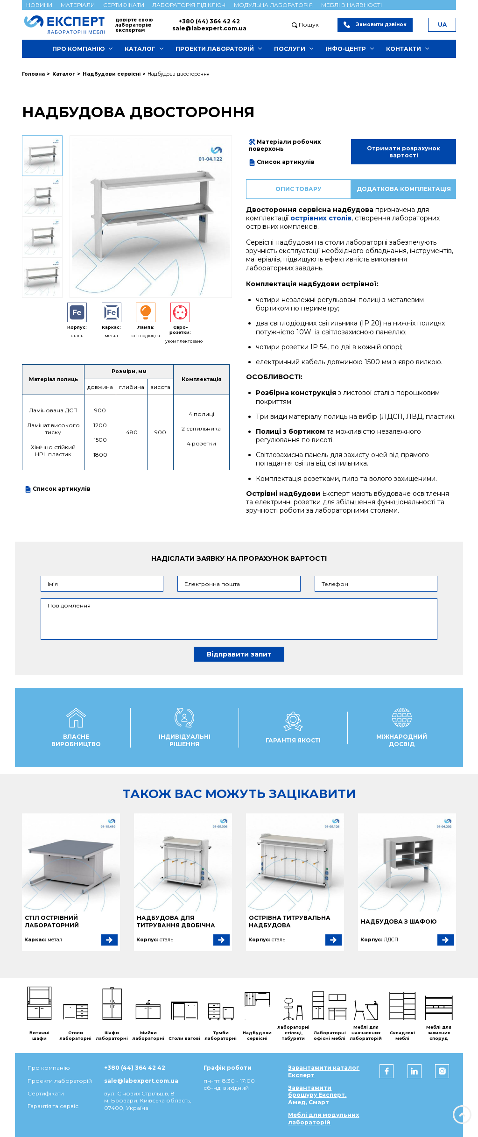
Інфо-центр (345, 48)
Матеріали (78, 4)
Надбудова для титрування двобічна (176, 921)
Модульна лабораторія (273, 4)
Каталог (140, 48)
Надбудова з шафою (398, 921)
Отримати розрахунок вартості (403, 152)
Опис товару (298, 188)
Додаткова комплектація (404, 188)
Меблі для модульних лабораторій (323, 1118)
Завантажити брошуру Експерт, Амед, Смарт (317, 1095)
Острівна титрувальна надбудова (289, 921)
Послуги (289, 48)
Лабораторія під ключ (188, 4)
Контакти (403, 48)
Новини (39, 4)
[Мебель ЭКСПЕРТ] (68, 24)
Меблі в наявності (351, 4)
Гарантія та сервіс (53, 1105)
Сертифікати (123, 4)
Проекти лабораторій (215, 48)
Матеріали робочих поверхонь (285, 145)
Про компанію (78, 48)
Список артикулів (58, 489)
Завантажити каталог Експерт (323, 1071)
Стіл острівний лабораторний (52, 921)
